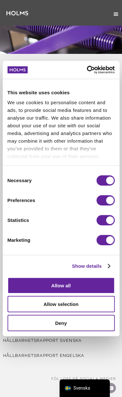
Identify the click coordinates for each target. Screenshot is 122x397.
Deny (61, 322)
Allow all (61, 285)
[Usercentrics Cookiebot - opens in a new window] (87, 70)
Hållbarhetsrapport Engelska (43, 355)
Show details (87, 266)
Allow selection (61, 304)
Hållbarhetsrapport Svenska (42, 340)
